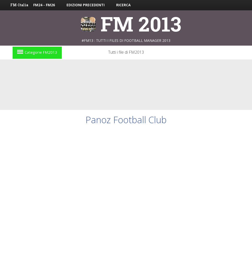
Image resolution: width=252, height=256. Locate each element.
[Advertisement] (81, 120)
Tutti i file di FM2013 (126, 52)
